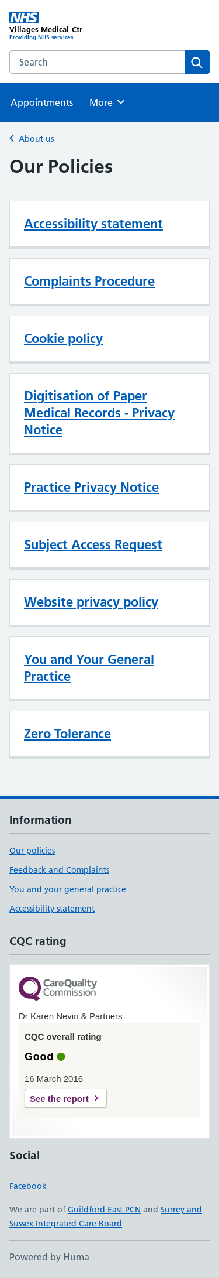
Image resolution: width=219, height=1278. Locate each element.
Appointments (42, 102)
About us (36, 138)
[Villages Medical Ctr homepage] (59, 26)
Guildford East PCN (104, 1209)
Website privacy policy (91, 602)
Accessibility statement (93, 223)
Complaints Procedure (89, 281)
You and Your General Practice (89, 667)
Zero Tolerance (67, 733)
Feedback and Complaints (59, 870)
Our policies (32, 850)
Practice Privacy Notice (91, 487)
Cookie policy (63, 338)
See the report (59, 1099)
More (107, 102)
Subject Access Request (93, 544)
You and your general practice (67, 889)
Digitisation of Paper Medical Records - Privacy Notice (99, 413)
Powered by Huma (49, 1257)
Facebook (28, 1186)
